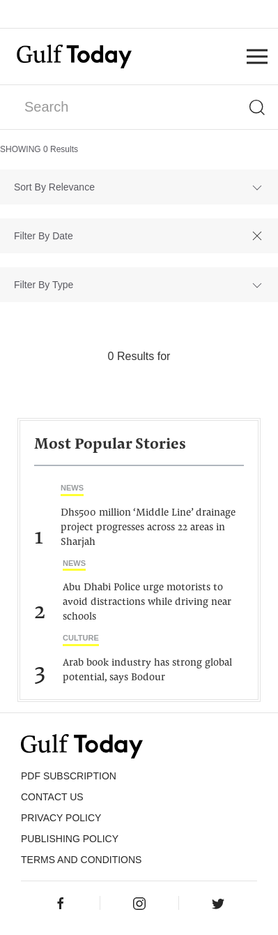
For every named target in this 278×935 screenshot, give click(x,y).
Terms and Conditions (81, 859)
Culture (81, 638)
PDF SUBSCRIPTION (68, 775)
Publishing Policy (69, 838)
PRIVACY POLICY (61, 817)
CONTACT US (52, 796)
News (72, 488)
